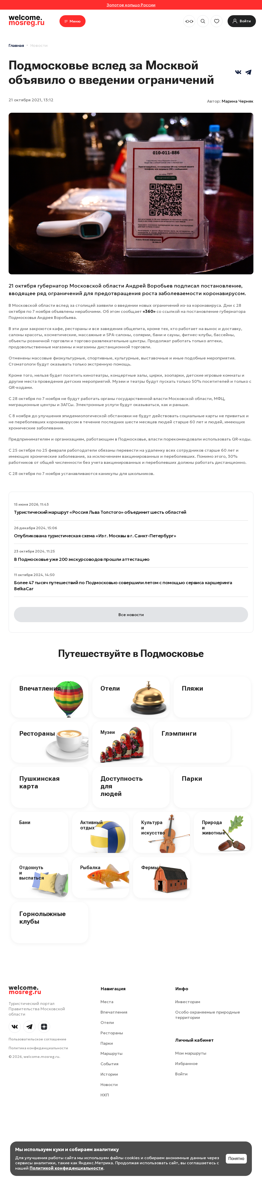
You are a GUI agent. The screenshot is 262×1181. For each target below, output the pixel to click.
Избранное (186, 1063)
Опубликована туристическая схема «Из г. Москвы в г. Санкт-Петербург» (95, 536)
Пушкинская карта (39, 782)
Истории (109, 1074)
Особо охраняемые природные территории (207, 1014)
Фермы (149, 867)
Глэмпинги (179, 733)
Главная (16, 45)
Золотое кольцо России (131, 4)
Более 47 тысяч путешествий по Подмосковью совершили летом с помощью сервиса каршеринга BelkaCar (123, 585)
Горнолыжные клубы (42, 917)
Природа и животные (213, 827)
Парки (192, 778)
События (109, 1063)
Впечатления (40, 688)
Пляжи (192, 688)
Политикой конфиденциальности (66, 1168)
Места (106, 1001)
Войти (181, 1073)
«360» (149, 311)
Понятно (236, 1158)
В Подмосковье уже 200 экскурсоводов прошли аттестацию (82, 559)
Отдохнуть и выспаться (31, 873)
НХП (104, 1094)
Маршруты (111, 1053)
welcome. (25, 990)
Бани (24, 822)
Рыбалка (90, 867)
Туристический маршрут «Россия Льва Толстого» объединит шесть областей (100, 512)
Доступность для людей (121, 786)
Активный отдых (91, 825)
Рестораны (37, 733)
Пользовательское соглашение (37, 1039)
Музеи (107, 732)
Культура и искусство (153, 827)
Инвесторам (187, 1001)
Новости (39, 45)
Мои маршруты (190, 1053)
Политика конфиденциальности (38, 1048)
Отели (110, 688)
